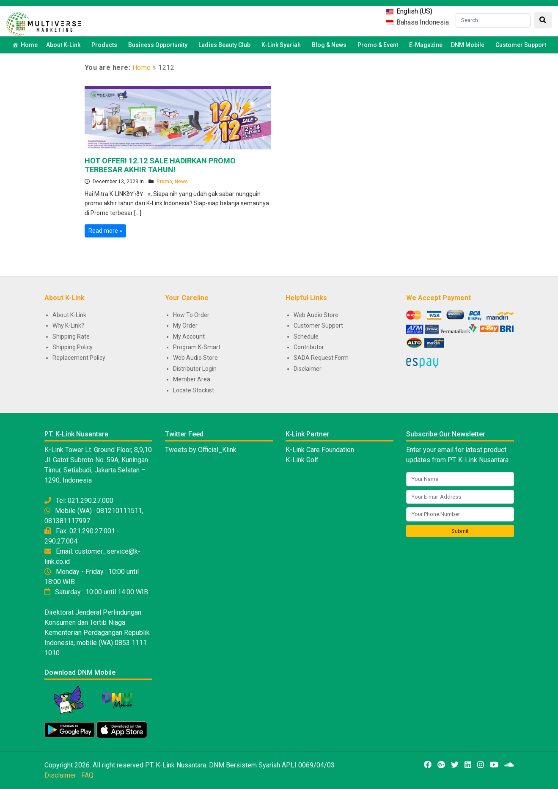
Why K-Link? (68, 325)
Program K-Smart (196, 347)
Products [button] (105, 44)
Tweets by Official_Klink (200, 450)
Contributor (309, 347)
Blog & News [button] (330, 44)
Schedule (306, 336)
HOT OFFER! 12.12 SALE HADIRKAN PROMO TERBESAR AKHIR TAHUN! (160, 165)
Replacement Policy (78, 357)
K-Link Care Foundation (320, 450)
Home (29, 44)
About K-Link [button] (64, 44)
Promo (164, 182)
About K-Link (69, 315)
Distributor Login (195, 368)
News (181, 182)
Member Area (191, 379)
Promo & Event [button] (379, 44)
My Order (185, 325)
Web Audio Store (195, 357)
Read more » (105, 230)
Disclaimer (308, 368)
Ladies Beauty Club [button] (225, 44)
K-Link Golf (302, 460)
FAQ (87, 775)
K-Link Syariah (282, 44)
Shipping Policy (72, 347)
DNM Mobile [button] (469, 44)
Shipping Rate (71, 336)
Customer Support (520, 44)
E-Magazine (426, 44)
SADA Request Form (321, 357)
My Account (189, 336)
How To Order (191, 315)
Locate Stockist (193, 390)
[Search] (493, 20)
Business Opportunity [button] (159, 44)
